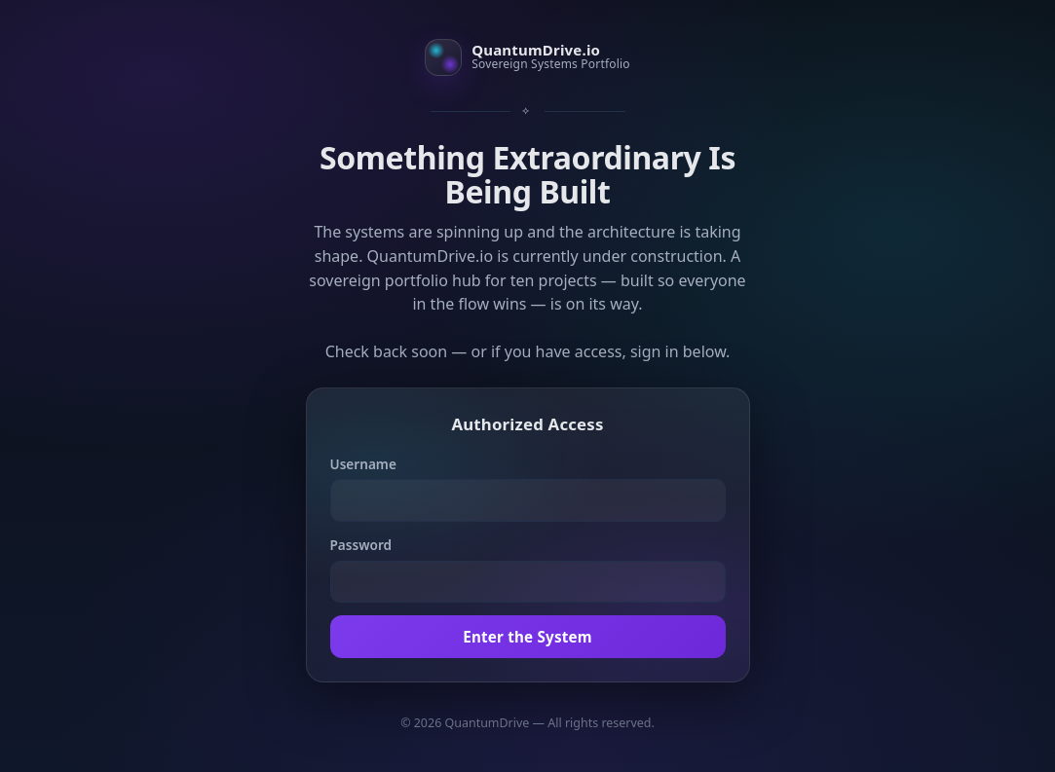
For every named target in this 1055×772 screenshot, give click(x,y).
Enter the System (527, 636)
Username (363, 464)
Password (361, 544)
